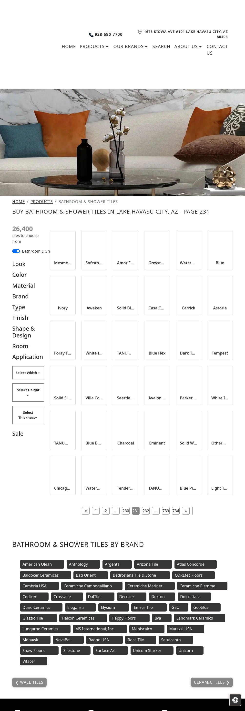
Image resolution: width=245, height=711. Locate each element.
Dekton (162, 596)
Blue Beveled (94, 443)
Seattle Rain (125, 398)
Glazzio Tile (38, 618)
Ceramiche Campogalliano (92, 586)
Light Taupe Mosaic (220, 488)
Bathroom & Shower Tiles (45, 251)
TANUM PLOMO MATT (125, 353)
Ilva (161, 618)
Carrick (188, 308)
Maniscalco (147, 629)
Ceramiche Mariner (149, 586)
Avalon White (157, 398)
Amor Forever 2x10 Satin (125, 263)
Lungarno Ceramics (45, 629)
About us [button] (186, 46)
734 (176, 511)
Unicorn (189, 650)
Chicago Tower (62, 488)
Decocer (131, 596)
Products (42, 201)
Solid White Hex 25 (188, 443)
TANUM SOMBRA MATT (62, 443)
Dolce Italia (194, 596)
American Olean (41, 564)
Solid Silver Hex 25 (62, 398)
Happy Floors (129, 618)
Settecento (176, 639)
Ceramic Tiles (210, 682)
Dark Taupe (188, 353)
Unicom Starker (152, 650)
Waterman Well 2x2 (94, 488)
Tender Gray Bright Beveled (125, 488)
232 (146, 511)
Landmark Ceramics (199, 618)
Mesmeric (62, 263)
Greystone (157, 263)
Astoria (220, 308)
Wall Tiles (31, 682)
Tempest (220, 353)
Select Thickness (26, 415)
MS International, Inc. (100, 629)
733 (166, 511)
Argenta (117, 564)
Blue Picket (188, 488)
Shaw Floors (39, 650)
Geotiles (205, 607)
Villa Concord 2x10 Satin (94, 398)
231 (136, 511)
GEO (179, 607)
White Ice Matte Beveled (220, 398)
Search (161, 46)
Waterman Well (188, 263)
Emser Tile (149, 607)
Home (18, 201)
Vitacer (33, 661)
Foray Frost (62, 353)
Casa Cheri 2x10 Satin (157, 308)
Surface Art (110, 650)
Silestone (75, 650)
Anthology (83, 564)
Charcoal (125, 443)
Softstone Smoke (94, 263)
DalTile (100, 596)
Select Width (27, 372)
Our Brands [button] (129, 46)
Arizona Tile (153, 564)
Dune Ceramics (41, 607)
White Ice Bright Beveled (94, 353)
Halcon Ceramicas (83, 618)
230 (125, 511)
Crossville (67, 596)
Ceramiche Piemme (202, 586)
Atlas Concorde (195, 564)
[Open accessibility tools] (235, 700)
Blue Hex (157, 353)
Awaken (94, 308)
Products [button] (93, 46)
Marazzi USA (185, 629)
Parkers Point (188, 398)
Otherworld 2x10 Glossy (220, 443)
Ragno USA (104, 639)
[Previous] (85, 510)
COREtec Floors (193, 575)
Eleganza (80, 607)
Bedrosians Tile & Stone (140, 575)
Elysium (113, 607)
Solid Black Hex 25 (125, 308)
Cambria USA (39, 586)
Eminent (157, 443)
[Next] (185, 510)
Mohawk (35, 639)
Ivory (63, 308)
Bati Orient (91, 575)
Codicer (34, 596)
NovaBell (68, 639)
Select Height (28, 390)
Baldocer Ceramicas (45, 575)
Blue (220, 263)
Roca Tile (141, 639)
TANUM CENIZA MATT (157, 488)
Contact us (217, 49)
